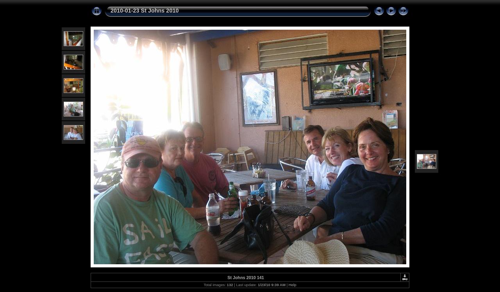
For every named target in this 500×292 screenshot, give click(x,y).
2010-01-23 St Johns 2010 (145, 10)
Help (292, 285)
